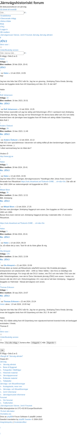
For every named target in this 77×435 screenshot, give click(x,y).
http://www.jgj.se (6, 156)
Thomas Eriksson (7, 287)
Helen (2, 59)
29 (8, 128)
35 (8, 192)
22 (8, 98)
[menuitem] (8, 18)
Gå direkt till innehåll (8, 10)
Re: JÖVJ (4, 103)
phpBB (10, 417)
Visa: (9, 343)
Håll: (49, 343)
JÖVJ (3, 41)
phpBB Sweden (25, 419)
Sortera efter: (31, 343)
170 (8, 254)
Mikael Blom (5, 190)
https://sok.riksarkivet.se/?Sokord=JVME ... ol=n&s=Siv (43, 182)
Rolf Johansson (6, 95)
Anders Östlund (6, 126)
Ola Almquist (5, 251)
